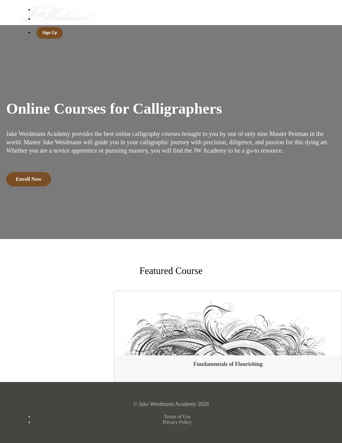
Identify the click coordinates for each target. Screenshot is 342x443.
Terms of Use (177, 416)
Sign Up (49, 32)
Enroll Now (28, 179)
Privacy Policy (177, 422)
